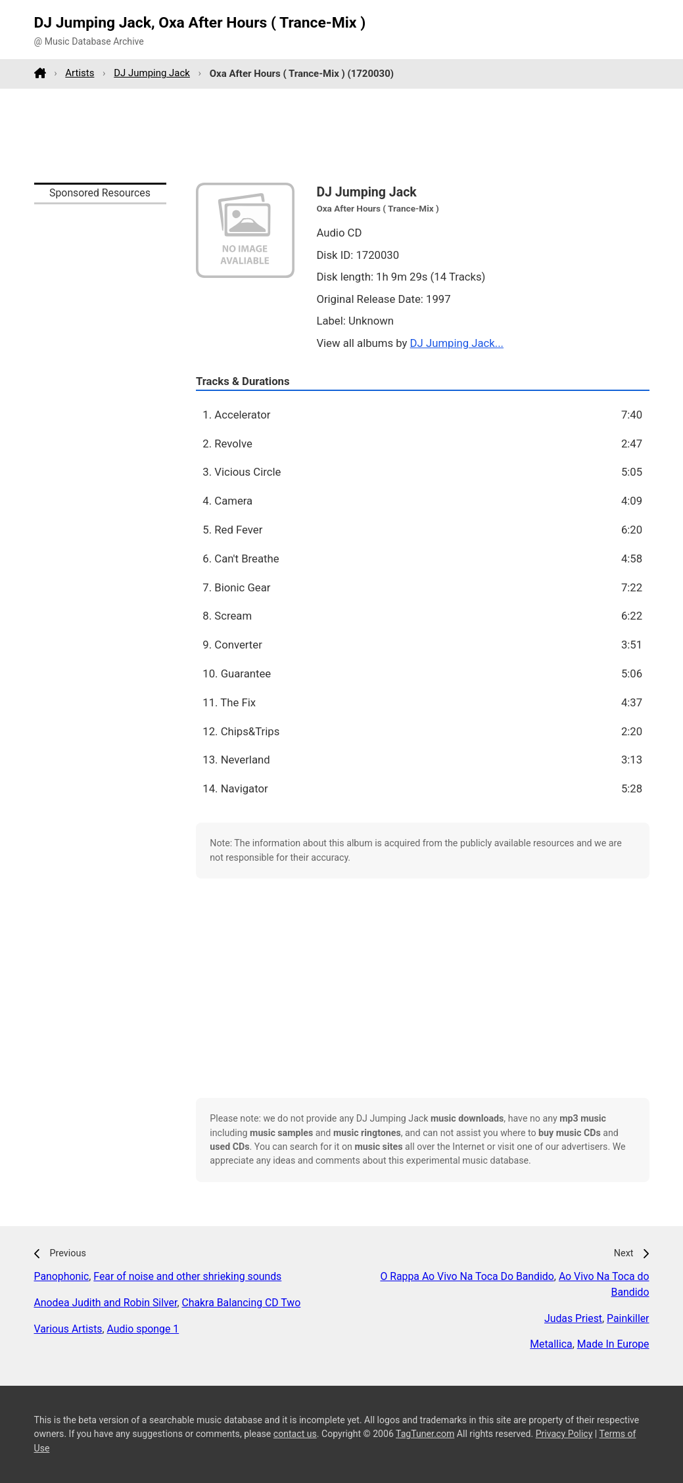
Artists (79, 73)
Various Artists (68, 1329)
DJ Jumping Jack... (457, 343)
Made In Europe (613, 1344)
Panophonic (61, 1276)
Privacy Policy (564, 1433)
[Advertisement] (341, 135)
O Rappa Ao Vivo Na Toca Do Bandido (466, 1276)
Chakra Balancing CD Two (240, 1302)
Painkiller (628, 1318)
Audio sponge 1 (143, 1329)
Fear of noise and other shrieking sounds (187, 1276)
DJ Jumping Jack (152, 73)
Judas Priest (573, 1318)
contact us (295, 1433)
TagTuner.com (425, 1433)
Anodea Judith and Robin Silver (105, 1302)
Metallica (551, 1344)
